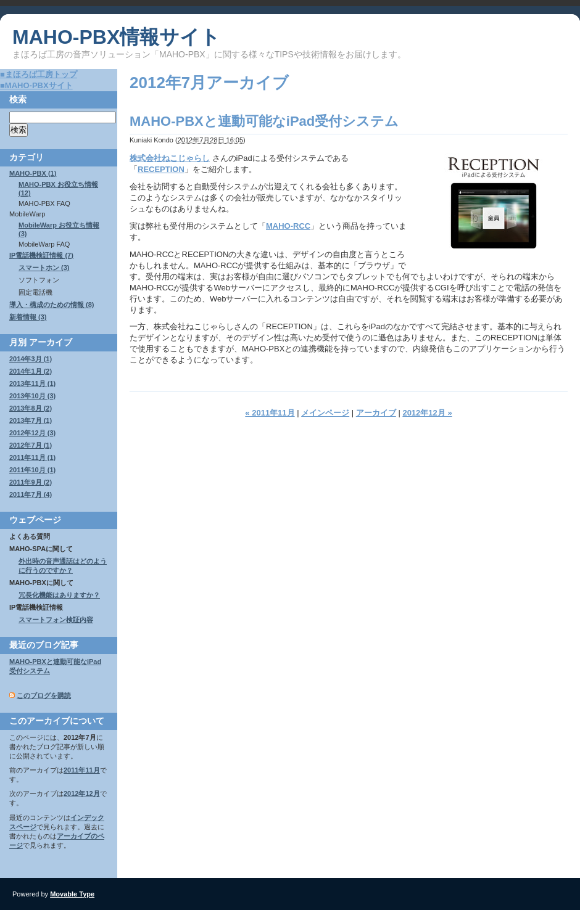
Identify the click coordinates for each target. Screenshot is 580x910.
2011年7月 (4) (30, 494)
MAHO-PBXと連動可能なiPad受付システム (264, 121)
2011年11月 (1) (32, 457)
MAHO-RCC (288, 226)
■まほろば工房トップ (38, 74)
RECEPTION (161, 169)
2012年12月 (82, 793)
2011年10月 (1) (32, 469)
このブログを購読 (44, 695)
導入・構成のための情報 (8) (51, 304)
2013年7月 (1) (30, 420)
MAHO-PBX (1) (32, 173)
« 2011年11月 (269, 412)
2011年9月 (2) (30, 482)
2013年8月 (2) (30, 408)
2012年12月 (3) (32, 433)
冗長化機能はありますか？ (59, 595)
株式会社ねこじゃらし (170, 158)
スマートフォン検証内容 (56, 619)
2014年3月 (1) (30, 359)
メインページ (325, 412)
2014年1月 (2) (30, 371)
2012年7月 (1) (30, 445)
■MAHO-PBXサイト (36, 85)
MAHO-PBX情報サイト (116, 37)
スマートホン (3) (44, 267)
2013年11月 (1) (32, 383)
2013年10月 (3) (32, 396)
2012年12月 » (427, 412)
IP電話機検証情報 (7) (41, 255)
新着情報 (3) (28, 317)
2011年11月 (82, 770)
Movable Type (72, 894)
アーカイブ (376, 412)
